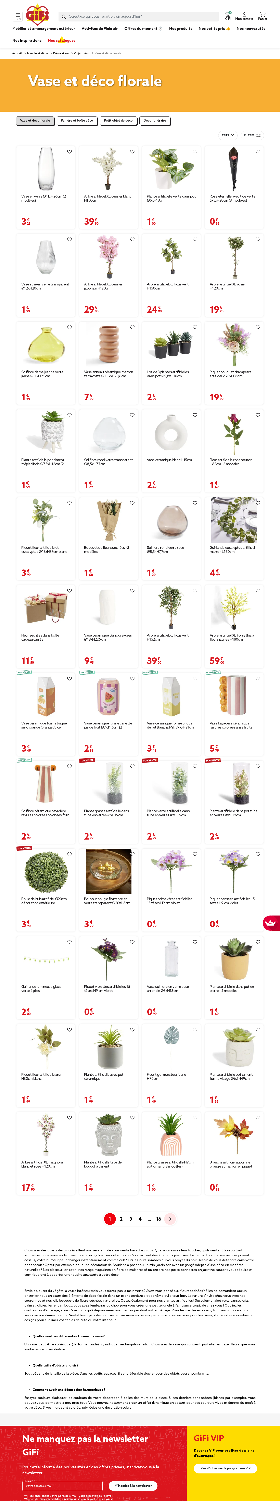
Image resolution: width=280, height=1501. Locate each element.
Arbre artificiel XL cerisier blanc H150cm (107, 198)
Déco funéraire (155, 121)
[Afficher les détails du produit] (45, 169)
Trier (225, 135)
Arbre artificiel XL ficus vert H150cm (168, 286)
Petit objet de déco (118, 121)
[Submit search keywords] (64, 17)
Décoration (61, 53)
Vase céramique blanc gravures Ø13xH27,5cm (108, 638)
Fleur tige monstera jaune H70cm (166, 1077)
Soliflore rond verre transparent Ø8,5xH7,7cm (108, 462)
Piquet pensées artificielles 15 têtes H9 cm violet (232, 901)
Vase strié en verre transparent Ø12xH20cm (45, 286)
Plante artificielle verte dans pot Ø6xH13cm (171, 198)
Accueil (17, 53)
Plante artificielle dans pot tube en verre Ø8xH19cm (233, 813)
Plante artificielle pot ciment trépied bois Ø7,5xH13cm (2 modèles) (42, 462)
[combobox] (139, 16)
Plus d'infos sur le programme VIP (226, 1468)
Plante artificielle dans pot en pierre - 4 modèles (232, 989)
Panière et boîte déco (77, 121)
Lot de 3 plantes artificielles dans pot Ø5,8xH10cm (168, 374)
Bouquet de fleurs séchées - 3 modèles (106, 550)
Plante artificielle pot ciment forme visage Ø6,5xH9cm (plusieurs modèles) (231, 1077)
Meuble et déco (37, 53)
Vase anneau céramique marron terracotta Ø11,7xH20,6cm (108, 374)
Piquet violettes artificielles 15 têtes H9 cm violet (107, 989)
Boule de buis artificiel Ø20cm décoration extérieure (44, 901)
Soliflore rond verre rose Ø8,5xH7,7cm (165, 550)
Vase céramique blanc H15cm (169, 460)
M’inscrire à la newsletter (133, 1486)
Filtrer (252, 136)
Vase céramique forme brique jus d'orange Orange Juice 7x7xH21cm (44, 725)
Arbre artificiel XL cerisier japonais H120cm (103, 286)
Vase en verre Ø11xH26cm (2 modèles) (43, 198)
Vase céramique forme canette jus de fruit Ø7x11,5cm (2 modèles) (108, 725)
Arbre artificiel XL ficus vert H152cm (168, 638)
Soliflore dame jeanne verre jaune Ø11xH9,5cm (42, 374)
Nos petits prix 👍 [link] (214, 29)
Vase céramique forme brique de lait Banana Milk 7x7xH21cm (170, 725)
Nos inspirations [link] (26, 40)
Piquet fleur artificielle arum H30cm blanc (42, 1077)
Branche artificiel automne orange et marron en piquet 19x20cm (231, 1164)
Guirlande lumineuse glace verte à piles (41, 989)
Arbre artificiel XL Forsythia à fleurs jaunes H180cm (232, 638)
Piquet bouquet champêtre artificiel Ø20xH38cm (230, 374)
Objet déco (81, 53)
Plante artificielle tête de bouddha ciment (103, 1164)
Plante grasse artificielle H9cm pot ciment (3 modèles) (170, 1164)
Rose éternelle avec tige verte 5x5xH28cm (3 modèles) (232, 198)
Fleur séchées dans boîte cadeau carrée (40, 638)
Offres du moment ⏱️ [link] (143, 29)
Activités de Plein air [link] (100, 29)
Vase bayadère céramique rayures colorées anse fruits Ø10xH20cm (231, 725)
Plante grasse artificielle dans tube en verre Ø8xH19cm (106, 813)
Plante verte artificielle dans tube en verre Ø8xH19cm (168, 813)
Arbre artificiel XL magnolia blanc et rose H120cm (42, 1164)
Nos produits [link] (180, 29)
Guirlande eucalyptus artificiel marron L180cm (232, 550)
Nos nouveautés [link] (251, 29)
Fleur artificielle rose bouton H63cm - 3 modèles (231, 462)
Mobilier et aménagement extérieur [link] (43, 29)
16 (158, 1219)
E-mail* (29, 1481)
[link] (180, 34)
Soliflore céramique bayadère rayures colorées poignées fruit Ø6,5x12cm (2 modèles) (45, 813)
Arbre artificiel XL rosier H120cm (228, 286)
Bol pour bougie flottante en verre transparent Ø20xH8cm (107, 901)
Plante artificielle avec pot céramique (103, 1077)
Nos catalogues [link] (61, 40)
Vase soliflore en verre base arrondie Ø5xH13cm (168, 989)
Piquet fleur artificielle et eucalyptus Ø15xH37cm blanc (44, 550)
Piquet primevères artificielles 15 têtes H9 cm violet (169, 901)
